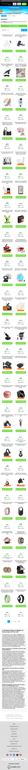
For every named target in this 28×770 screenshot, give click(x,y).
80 (15, 621)
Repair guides (14, 736)
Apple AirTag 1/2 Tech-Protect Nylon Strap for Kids (7, 503)
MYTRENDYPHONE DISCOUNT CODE (14, 746)
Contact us (14, 748)
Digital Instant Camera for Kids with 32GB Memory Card (21, 123)
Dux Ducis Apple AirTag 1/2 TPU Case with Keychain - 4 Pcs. (7, 153)
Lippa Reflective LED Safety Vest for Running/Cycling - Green (7, 211)
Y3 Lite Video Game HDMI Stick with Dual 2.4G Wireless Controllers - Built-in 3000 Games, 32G (7, 357)
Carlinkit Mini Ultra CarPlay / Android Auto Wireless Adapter (21, 357)
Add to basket (21, 138)
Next (19, 621)
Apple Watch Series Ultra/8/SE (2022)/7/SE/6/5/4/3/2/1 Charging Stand (21, 561)
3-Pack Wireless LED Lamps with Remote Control (7, 35)
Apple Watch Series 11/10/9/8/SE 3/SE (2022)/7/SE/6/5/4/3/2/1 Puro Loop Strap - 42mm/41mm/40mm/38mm (21, 532)
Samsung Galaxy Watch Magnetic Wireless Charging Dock (7, 532)
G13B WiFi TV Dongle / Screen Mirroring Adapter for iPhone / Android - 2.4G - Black (7, 445)
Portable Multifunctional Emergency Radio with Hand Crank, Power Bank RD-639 (20, 240)
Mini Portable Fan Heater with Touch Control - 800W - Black (21, 211)
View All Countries (14, 741)
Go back (4, 15)
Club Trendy (14, 733)
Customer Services (14, 726)
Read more (10, 22)
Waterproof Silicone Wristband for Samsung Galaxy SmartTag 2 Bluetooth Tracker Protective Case (7, 591)
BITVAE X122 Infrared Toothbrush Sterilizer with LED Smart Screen (21, 94)
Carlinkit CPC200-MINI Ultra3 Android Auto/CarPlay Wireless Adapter (7, 415)
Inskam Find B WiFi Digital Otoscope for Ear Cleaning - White (7, 182)
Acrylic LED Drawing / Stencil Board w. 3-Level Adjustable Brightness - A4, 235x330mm (21, 65)
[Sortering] (5, 30)
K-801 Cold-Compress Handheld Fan (20, 415)
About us (14, 731)
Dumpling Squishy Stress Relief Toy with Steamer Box (7, 386)
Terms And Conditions (14, 751)
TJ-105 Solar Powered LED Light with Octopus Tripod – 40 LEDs (21, 36)
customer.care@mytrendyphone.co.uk (14, 716)
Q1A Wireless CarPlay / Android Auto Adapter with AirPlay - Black (20, 386)
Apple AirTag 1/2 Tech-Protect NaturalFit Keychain (21, 445)
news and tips (14, 743)
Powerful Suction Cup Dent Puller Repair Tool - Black (7, 269)
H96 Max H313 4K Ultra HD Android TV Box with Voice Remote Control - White (20, 153)
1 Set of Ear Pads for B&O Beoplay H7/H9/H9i (7, 561)
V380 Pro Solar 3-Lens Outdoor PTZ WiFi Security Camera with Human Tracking (20, 328)
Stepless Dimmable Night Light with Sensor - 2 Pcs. (21, 298)
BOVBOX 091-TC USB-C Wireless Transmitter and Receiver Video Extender (7, 123)
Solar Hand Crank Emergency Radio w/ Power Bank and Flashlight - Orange (7, 299)
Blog (14, 738)
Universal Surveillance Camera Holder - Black (7, 328)
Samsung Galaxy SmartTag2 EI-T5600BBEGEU (20, 503)
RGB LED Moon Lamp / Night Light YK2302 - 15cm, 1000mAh (20, 269)
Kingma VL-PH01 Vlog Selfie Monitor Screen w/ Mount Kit (20, 182)
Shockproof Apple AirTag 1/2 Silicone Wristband (20, 590)
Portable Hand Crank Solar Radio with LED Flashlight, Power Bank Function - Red (7, 240)
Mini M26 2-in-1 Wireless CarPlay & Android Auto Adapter (20, 474)
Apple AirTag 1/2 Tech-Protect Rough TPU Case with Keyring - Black (7, 474)
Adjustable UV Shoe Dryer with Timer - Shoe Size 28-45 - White (7, 94)
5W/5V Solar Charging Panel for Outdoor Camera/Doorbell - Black (7, 65)
